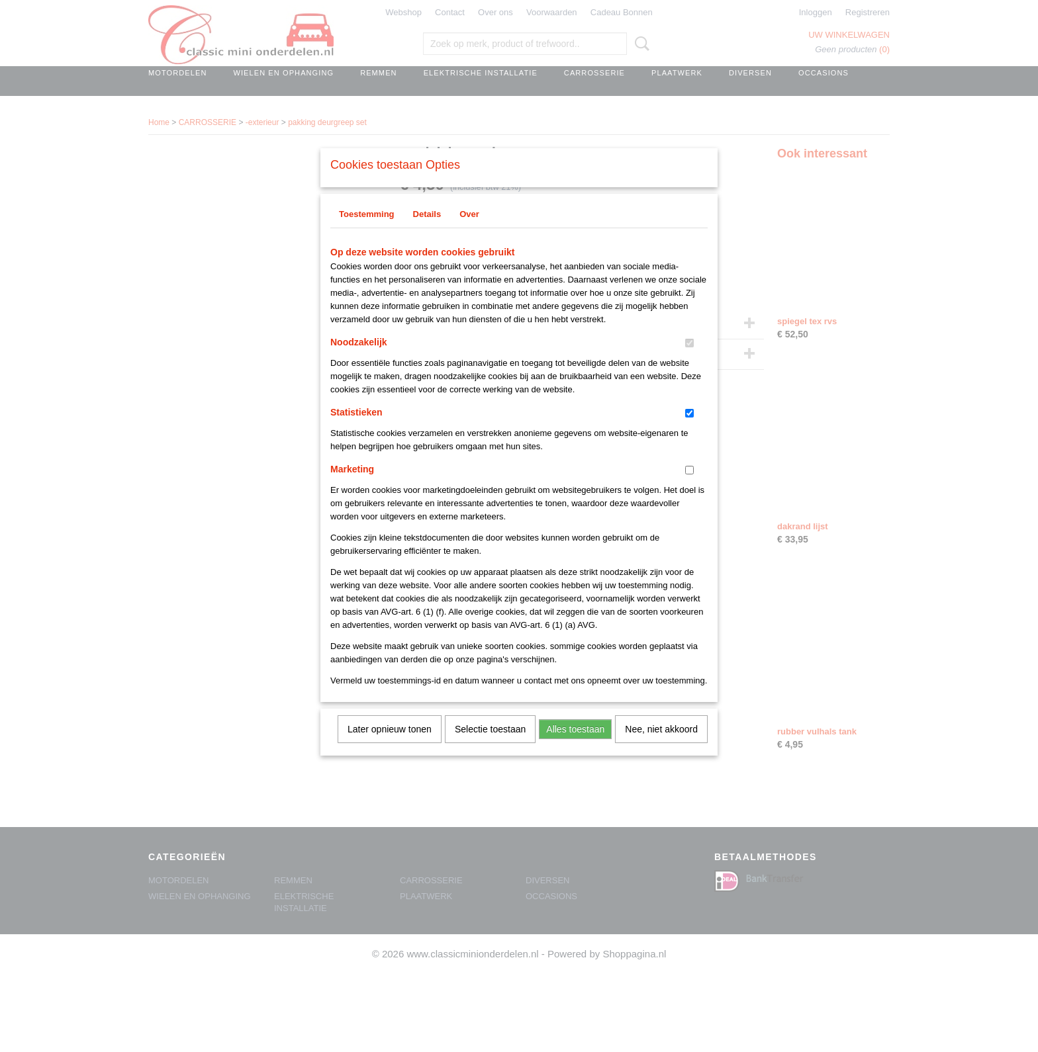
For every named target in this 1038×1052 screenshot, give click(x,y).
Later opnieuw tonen (390, 746)
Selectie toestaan (490, 746)
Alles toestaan (575, 746)
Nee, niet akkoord (661, 746)
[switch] (689, 360)
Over (469, 231)
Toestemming (367, 231)
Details (427, 231)
